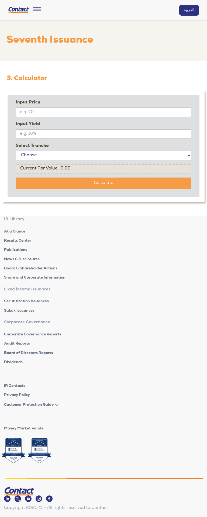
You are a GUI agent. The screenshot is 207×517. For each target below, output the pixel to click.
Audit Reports (17, 344)
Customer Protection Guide (29, 405)
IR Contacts (14, 386)
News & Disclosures (22, 259)
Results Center (17, 241)
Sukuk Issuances (19, 311)
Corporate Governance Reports (32, 334)
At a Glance (14, 232)
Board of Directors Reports (28, 353)
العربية (189, 10)
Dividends (13, 362)
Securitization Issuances (26, 301)
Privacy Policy (17, 395)
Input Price (28, 102)
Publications (15, 250)
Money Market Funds (23, 429)
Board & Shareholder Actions (30, 268)
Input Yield (28, 124)
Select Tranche (32, 146)
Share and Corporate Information (34, 278)
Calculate (103, 183)
